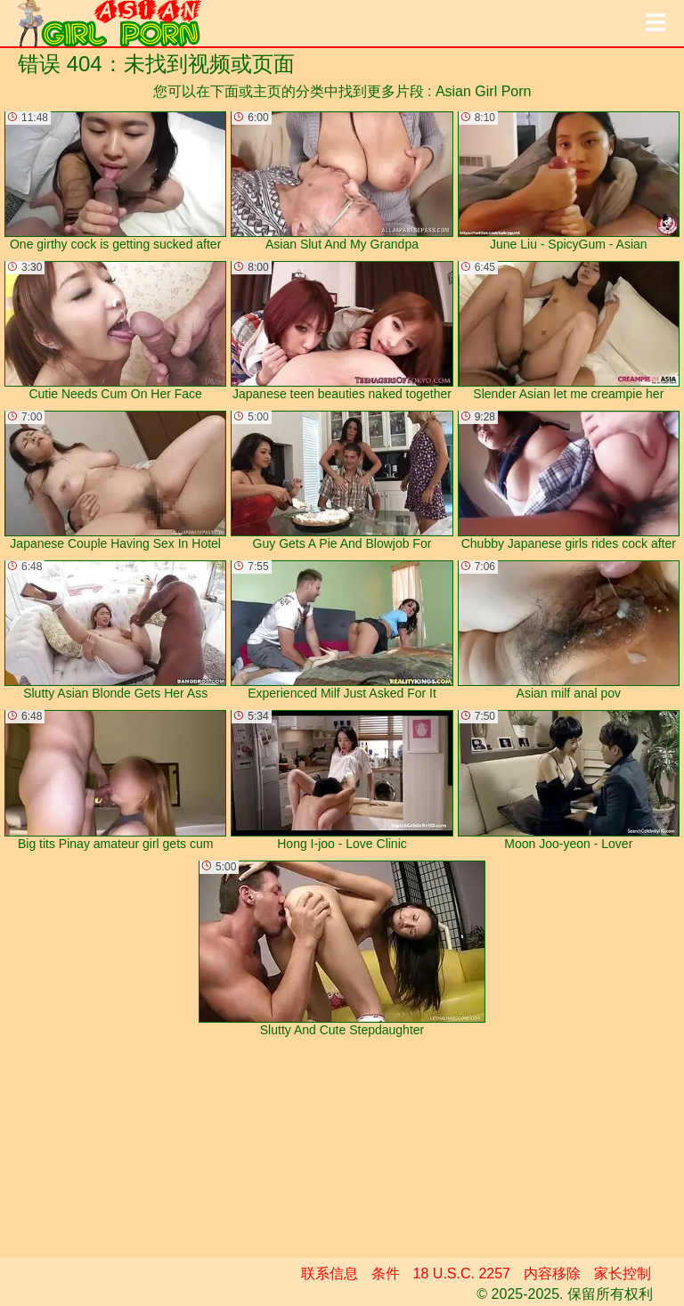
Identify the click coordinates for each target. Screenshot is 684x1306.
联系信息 (329, 1273)
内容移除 (552, 1273)
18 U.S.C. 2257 (461, 1273)
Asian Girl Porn (484, 91)
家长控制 (622, 1273)
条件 (385, 1273)
